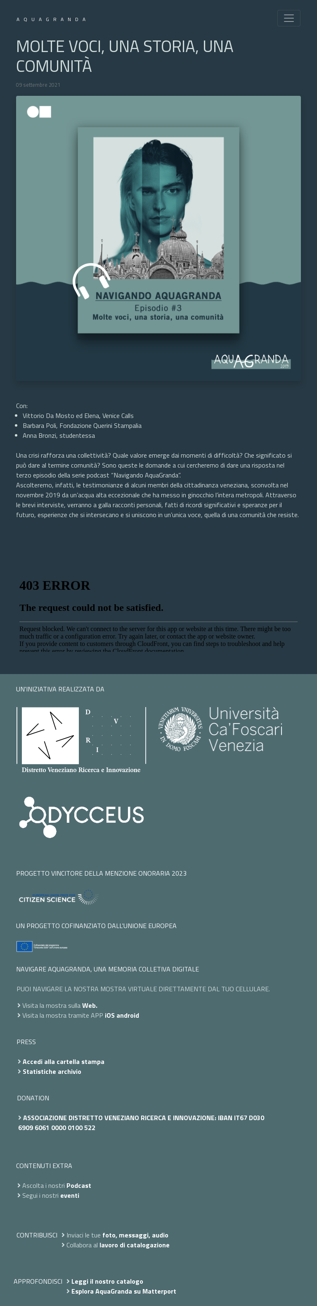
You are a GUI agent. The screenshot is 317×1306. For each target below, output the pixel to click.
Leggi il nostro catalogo (107, 1281)
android (127, 1015)
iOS (110, 1015)
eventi (69, 1195)
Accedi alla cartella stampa (63, 1061)
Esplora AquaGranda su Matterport (123, 1291)
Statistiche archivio (52, 1071)
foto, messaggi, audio (135, 1235)
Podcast (78, 1185)
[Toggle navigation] (288, 18)
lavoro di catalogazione (134, 1245)
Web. (89, 1005)
